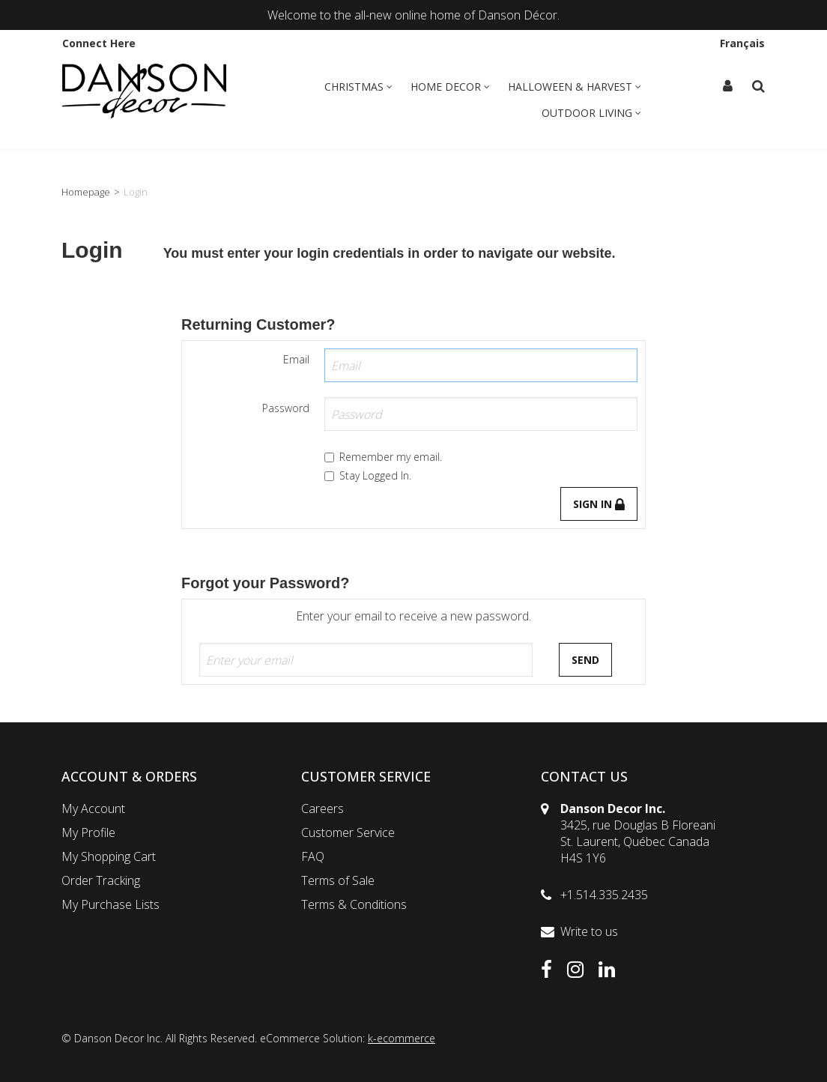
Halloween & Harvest (574, 86)
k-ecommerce (401, 1038)
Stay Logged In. (367, 475)
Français (742, 43)
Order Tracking (100, 880)
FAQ (312, 856)
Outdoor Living (591, 113)
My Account (93, 808)
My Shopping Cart (108, 856)
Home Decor (450, 86)
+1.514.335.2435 (604, 894)
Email (296, 359)
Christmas (358, 86)
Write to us (589, 931)
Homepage (85, 192)
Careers (322, 808)
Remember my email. (383, 457)
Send (585, 660)
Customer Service (348, 832)
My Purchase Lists (110, 904)
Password (285, 408)
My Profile (88, 832)
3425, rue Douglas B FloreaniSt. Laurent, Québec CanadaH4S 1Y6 (637, 841)
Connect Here (99, 43)
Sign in (599, 504)
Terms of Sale (338, 880)
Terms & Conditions (354, 904)
